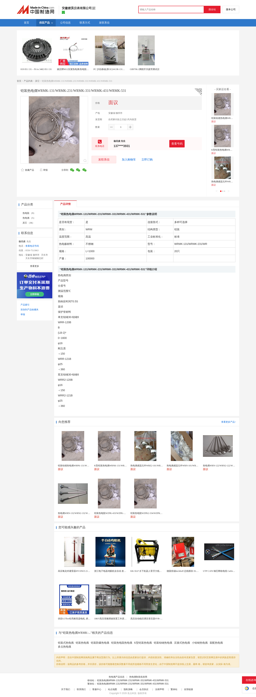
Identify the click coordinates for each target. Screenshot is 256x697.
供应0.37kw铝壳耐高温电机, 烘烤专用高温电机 (81, 618)
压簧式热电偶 (182, 642)
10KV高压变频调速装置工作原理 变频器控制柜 (117, 618)
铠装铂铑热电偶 (163, 642)
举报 (44, 170)
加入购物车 (129, 159)
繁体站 (174, 689)
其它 (37, 81)
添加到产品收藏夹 (29, 309)
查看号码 (177, 143)
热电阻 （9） (29, 213)
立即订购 (147, 159)
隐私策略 (128, 689)
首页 (19, 81)
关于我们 (65, 689)
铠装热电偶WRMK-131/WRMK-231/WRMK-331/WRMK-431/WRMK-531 (133, 680)
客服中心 (96, 689)
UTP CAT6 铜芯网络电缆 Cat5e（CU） (221, 571)
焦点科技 (131, 693)
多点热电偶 (64, 646)
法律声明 (159, 689)
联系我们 (81, 689)
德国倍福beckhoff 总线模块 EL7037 (184, 571)
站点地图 (112, 689)
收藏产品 (27, 170)
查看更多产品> (228, 422)
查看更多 (34, 266)
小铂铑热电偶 (200, 642)
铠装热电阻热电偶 (121, 642)
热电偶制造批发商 (138, 677)
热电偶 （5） (29, 218)
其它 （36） (28, 223)
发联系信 (104, 159)
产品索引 (25, 304)
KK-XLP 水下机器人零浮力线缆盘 (147, 571)
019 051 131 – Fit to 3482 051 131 (36, 69)
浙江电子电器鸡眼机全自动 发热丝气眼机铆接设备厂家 (121, 571)
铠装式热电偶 (66, 642)
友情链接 (188, 689)
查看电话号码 (32, 246)
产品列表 (28, 81)
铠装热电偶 (82, 642)
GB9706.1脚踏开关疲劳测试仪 (144, 69)
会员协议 (143, 689)
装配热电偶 (216, 642)
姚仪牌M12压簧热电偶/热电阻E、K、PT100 (78, 69)
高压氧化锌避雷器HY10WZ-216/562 (75, 571)
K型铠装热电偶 (143, 642)
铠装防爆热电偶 (100, 642)
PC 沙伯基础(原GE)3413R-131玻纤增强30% (114, 69)
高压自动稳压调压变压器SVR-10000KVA (150, 618)
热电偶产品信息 (116, 677)
